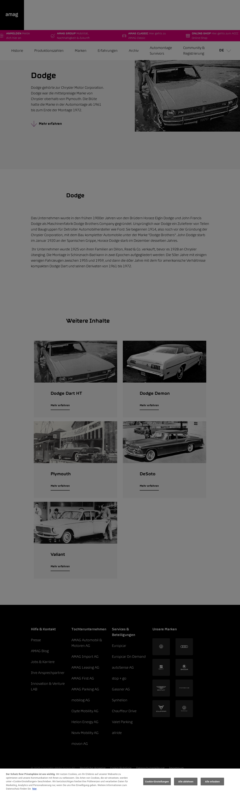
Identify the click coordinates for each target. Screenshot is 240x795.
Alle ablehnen (186, 781)
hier (34, 788)
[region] (120, 782)
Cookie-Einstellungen (157, 781)
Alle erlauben (212, 781)
